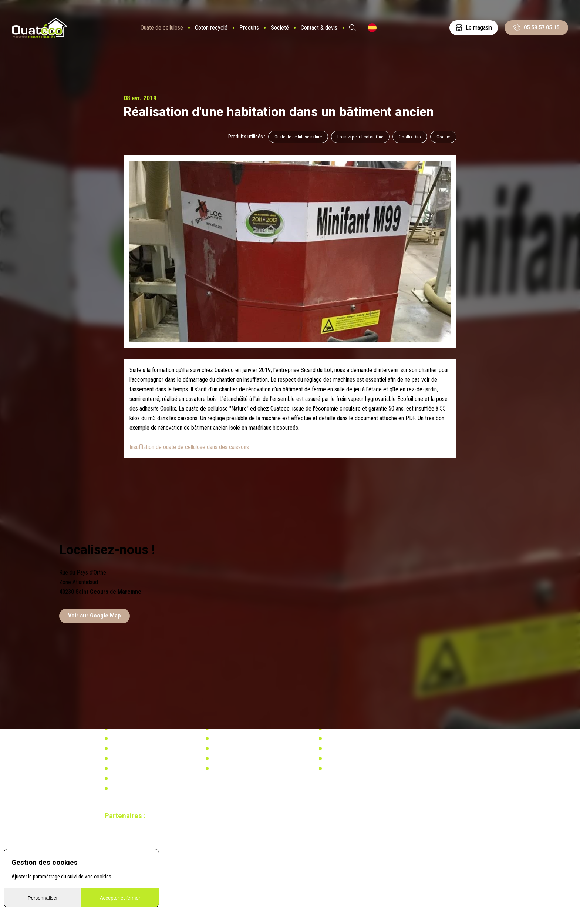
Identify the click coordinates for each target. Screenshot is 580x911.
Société (280, 27)
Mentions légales (128, 788)
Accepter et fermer (120, 898)
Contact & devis (319, 27)
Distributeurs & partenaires (138, 758)
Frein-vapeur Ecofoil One (360, 137)
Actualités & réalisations (237, 738)
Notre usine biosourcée (135, 748)
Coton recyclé (211, 27)
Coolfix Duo (410, 137)
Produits (249, 27)
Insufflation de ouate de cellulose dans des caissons (189, 447)
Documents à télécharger (137, 768)
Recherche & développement (241, 758)
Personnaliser (43, 898)
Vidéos (117, 778)
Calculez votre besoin (234, 768)
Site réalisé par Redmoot (127, 845)
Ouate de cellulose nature (298, 137)
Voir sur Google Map (94, 616)
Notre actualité (126, 738)
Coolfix (443, 137)
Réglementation (228, 748)
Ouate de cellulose (162, 27)
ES (372, 27)
